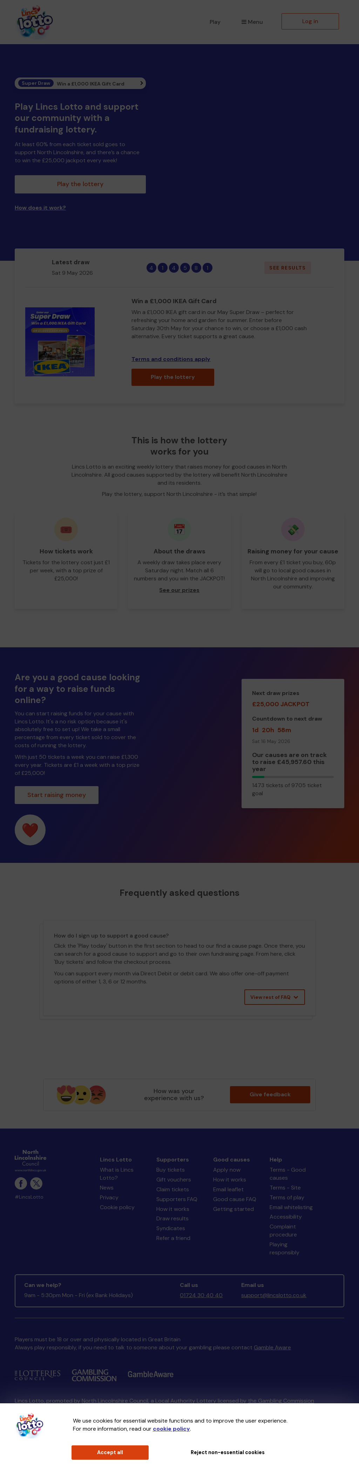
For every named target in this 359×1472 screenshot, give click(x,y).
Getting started (233, 1209)
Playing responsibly (284, 1248)
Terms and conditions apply (170, 359)
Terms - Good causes (288, 1173)
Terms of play (287, 1197)
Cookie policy (117, 1207)
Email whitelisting (291, 1207)
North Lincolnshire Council (115, 1400)
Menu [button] (252, 22)
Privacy (109, 1197)
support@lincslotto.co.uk (273, 1295)
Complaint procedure (283, 1230)
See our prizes (179, 590)
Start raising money (56, 795)
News (107, 1187)
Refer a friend (173, 1238)
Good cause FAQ (234, 1199)
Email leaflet (228, 1189)
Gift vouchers (173, 1179)
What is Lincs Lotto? (117, 1173)
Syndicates (170, 1228)
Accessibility (286, 1216)
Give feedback (270, 1094)
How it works (172, 1209)
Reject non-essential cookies (228, 1452)
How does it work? (40, 207)
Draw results (172, 1218)
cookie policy (171, 1428)
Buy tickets (170, 1169)
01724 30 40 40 (201, 1295)
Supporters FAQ (176, 1199)
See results (287, 268)
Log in (310, 21)
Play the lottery (80, 184)
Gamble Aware (272, 1347)
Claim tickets (172, 1189)
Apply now (227, 1169)
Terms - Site (285, 1187)
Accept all (110, 1452)
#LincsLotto (29, 1197)
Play (215, 22)
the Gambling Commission (281, 1400)
